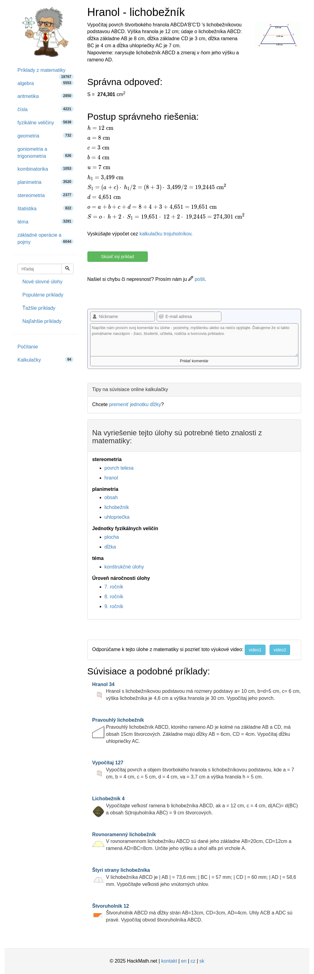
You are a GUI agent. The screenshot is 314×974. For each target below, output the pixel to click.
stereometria (45, 195)
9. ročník (114, 606)
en (183, 961)
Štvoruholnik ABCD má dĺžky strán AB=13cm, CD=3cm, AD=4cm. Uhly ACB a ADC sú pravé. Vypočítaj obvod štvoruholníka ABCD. (192, 913)
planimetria (45, 182)
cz (192, 961)
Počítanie (27, 346)
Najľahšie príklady (41, 321)
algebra (45, 83)
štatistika (45, 208)
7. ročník (114, 586)
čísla (45, 109)
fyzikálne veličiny (45, 122)
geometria (45, 135)
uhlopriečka (117, 517)
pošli (196, 279)
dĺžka (110, 546)
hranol (111, 477)
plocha (112, 537)
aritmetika (45, 96)
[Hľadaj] (67, 269)
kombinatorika (45, 169)
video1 (255, 649)
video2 (280, 649)
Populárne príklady (42, 294)
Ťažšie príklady (39, 308)
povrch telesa (119, 468)
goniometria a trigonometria (45, 152)
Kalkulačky (45, 360)
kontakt (169, 961)
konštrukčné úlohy (124, 566)
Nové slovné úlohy (42, 281)
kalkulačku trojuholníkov (165, 233)
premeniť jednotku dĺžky (135, 404)
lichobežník (117, 507)
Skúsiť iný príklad (117, 256)
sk (201, 961)
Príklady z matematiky (45, 72)
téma (45, 221)
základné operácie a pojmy (45, 238)
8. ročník (114, 596)
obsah (111, 497)
